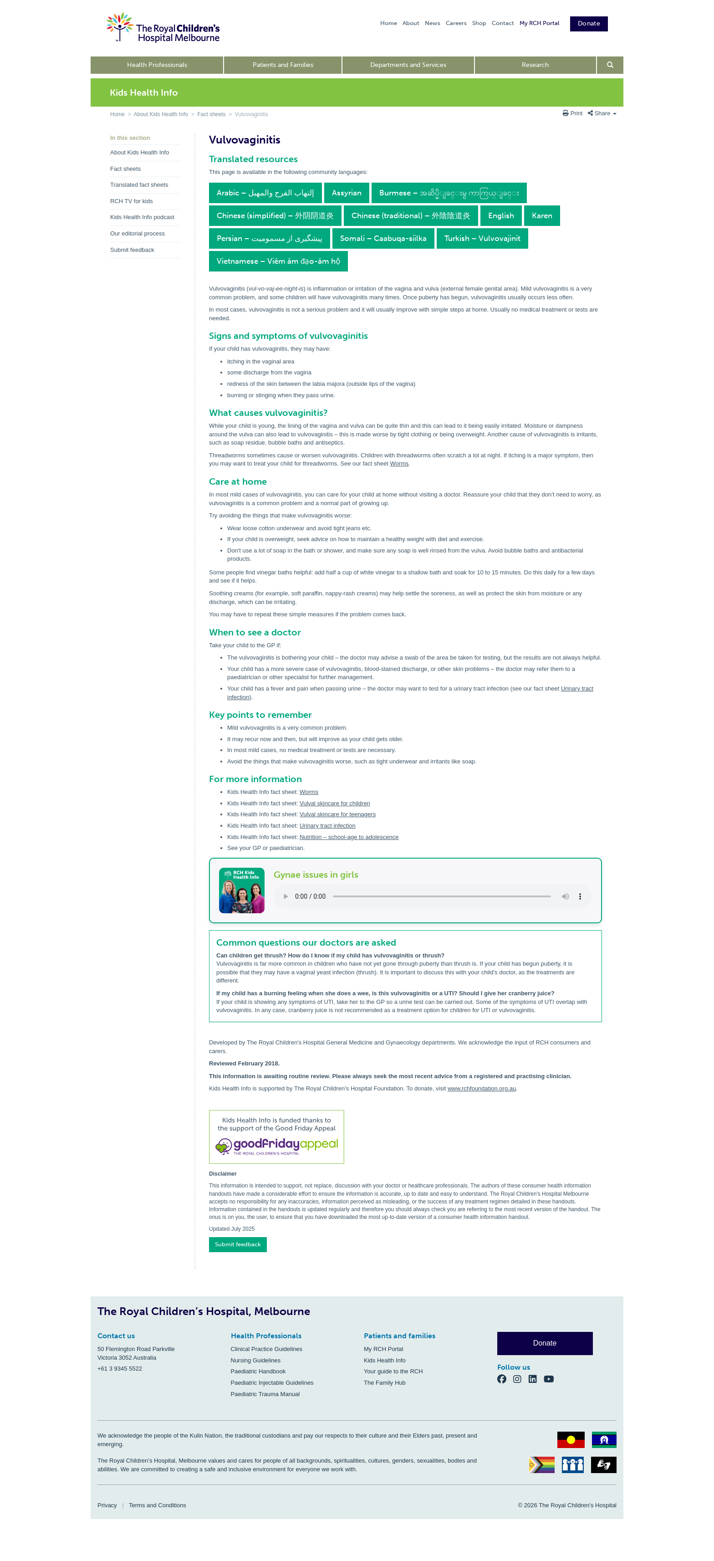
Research (535, 65)
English (501, 215)
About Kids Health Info (161, 114)
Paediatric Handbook (258, 1371)
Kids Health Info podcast (142, 217)
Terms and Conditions (157, 1505)
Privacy (107, 1505)
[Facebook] (505, 1379)
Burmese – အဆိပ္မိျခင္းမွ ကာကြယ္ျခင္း (449, 192)
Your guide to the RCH (393, 1371)
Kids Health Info (385, 1360)
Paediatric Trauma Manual (265, 1394)
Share (602, 113)
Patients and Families (283, 65)
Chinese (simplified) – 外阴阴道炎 (275, 215)
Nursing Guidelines (256, 1360)
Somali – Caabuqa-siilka (383, 238)
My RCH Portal (539, 23)
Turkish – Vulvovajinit (482, 238)
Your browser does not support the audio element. (433, 896)
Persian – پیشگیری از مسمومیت (269, 238)
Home (388, 23)
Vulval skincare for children (335, 803)
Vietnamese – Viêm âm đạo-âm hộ (278, 261)
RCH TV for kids (131, 201)
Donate (589, 23)
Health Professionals (157, 65)
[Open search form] (610, 65)
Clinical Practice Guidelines (267, 1349)
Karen (542, 215)
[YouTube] (552, 1379)
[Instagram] (521, 1379)
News (432, 23)
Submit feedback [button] (238, 1244)
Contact (503, 23)
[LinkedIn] (536, 1379)
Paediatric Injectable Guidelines (272, 1382)
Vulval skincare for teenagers (338, 814)
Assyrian (347, 192)
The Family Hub (385, 1382)
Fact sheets (211, 114)
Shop (479, 23)
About (411, 23)
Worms (399, 463)
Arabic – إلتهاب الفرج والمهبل (265, 192)
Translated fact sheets (139, 184)
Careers (456, 23)
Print (573, 113)
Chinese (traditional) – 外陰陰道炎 (411, 215)
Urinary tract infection (328, 825)
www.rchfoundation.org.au (482, 1088)
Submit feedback (132, 249)
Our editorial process (137, 233)
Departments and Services (408, 65)
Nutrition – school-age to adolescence (349, 837)
